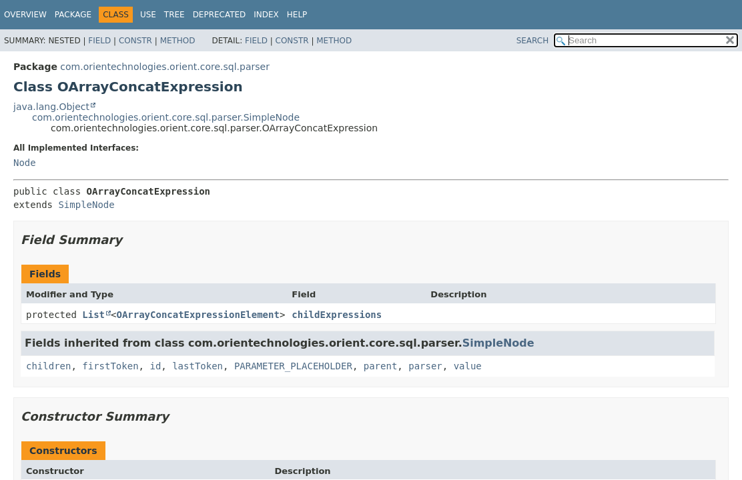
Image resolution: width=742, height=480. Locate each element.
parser (425, 366)
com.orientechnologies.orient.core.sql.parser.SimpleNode (166, 117)
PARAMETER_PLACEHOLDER (293, 366)
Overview (25, 14)
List (93, 314)
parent (381, 366)
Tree (174, 14)
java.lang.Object (51, 106)
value (468, 366)
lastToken (197, 366)
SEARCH (532, 40)
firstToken (110, 366)
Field (99, 40)
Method (178, 40)
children (48, 366)
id (155, 366)
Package (73, 14)
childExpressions (337, 314)
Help (297, 14)
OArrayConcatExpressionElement (197, 314)
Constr (135, 40)
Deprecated (219, 14)
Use (148, 14)
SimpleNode (86, 204)
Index (266, 14)
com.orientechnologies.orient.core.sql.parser (165, 66)
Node (24, 162)
